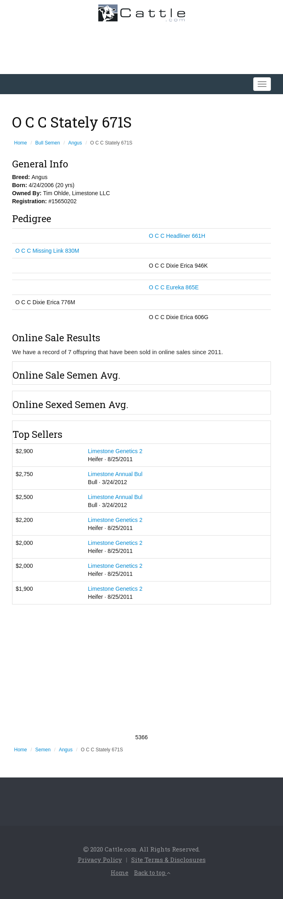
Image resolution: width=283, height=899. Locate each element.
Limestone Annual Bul (115, 474)
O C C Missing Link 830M (47, 250)
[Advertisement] (141, 668)
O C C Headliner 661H (177, 236)
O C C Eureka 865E (174, 287)
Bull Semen (47, 143)
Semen (43, 750)
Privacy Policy (100, 860)
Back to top (152, 872)
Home (20, 143)
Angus (75, 143)
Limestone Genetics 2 (115, 451)
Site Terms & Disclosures (168, 860)
